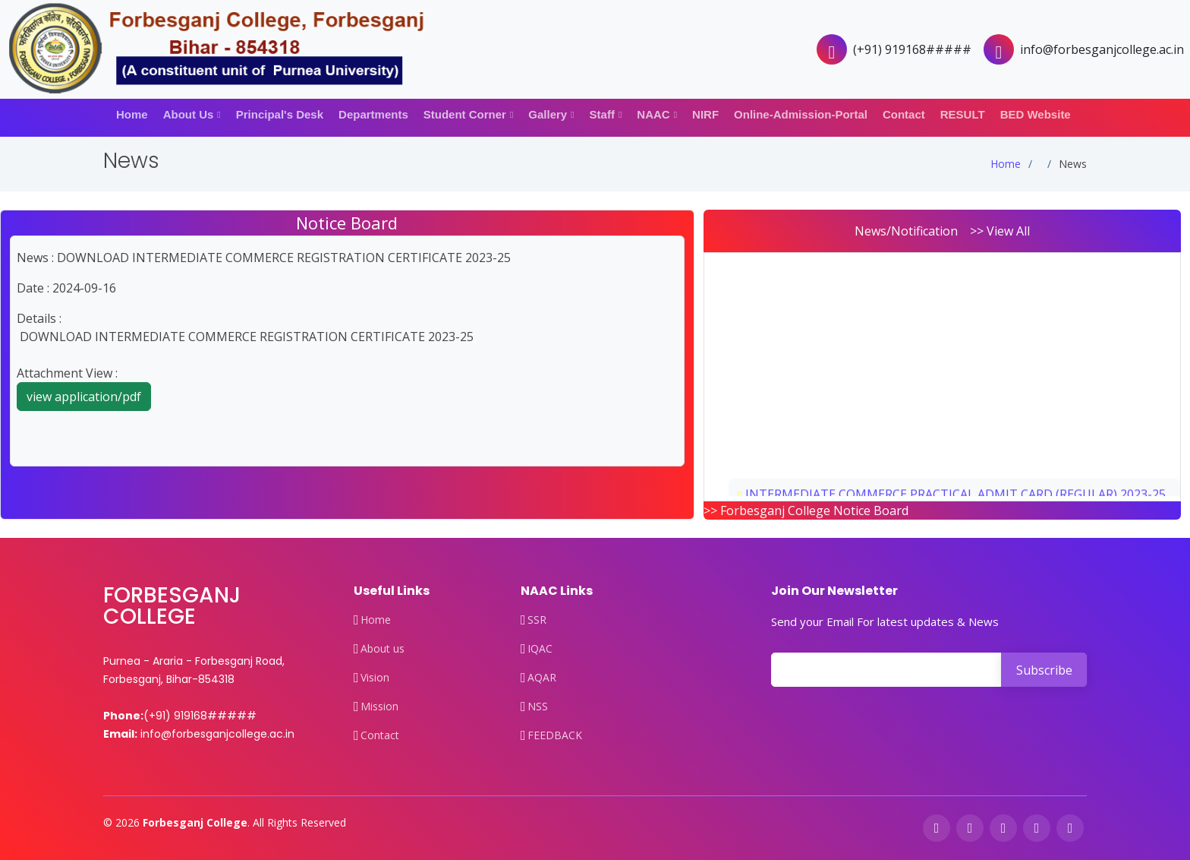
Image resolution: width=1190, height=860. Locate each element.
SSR (536, 620)
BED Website (1035, 114)
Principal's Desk (279, 114)
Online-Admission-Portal (800, 114)
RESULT (962, 114)
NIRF (705, 114)
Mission (379, 706)
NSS (537, 706)
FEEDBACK (554, 735)
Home (132, 114)
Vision (374, 677)
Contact (904, 114)
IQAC (539, 648)
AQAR (541, 677)
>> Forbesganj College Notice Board (806, 510)
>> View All (1000, 231)
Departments (373, 114)
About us (382, 648)
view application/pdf (84, 396)
